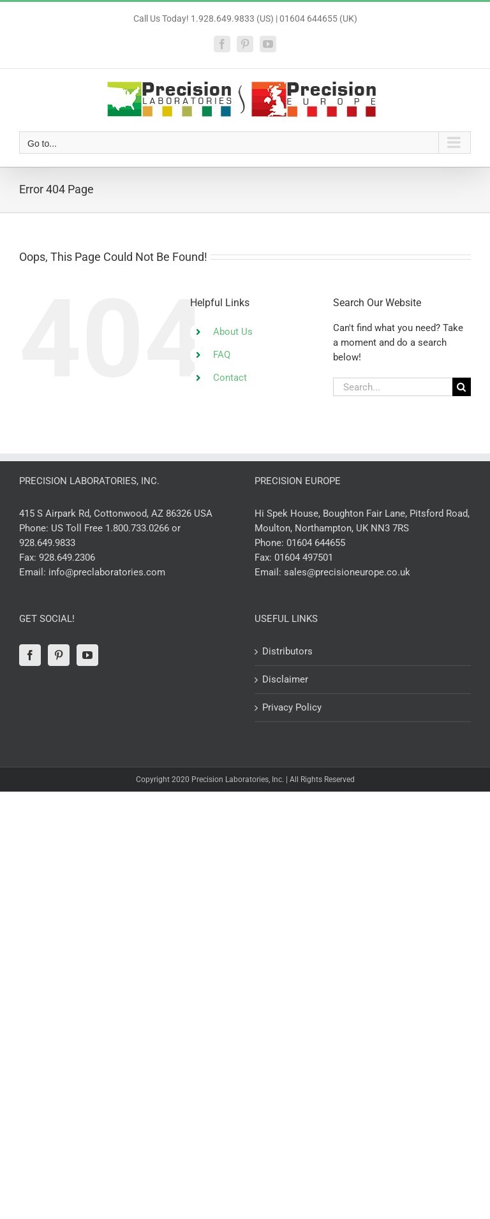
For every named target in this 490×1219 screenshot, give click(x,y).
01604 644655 (315, 543)
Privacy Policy (292, 707)
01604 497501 (303, 557)
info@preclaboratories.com (106, 572)
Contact (230, 377)
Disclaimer (285, 679)
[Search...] (392, 387)
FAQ (221, 354)
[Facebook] (30, 655)
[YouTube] (87, 655)
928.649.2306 (67, 557)
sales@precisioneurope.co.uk (347, 572)
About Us (233, 331)
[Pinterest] (59, 655)
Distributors (287, 651)
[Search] (461, 387)
